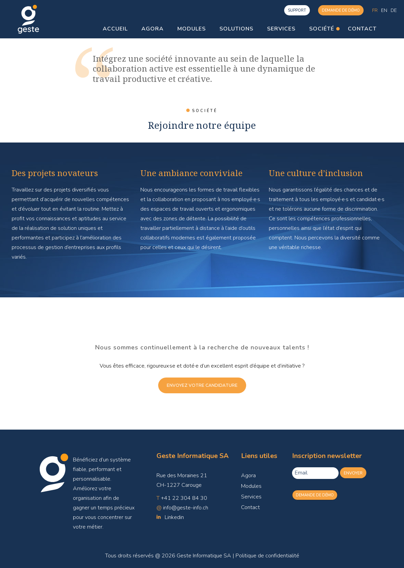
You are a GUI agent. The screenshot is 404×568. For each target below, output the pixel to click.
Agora (248, 475)
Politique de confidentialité (267, 555)
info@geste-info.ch (185, 507)
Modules (251, 486)
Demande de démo (341, 10)
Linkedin (174, 517)
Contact (250, 507)
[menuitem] (375, 10)
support (297, 10)
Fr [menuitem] (375, 10)
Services (251, 497)
